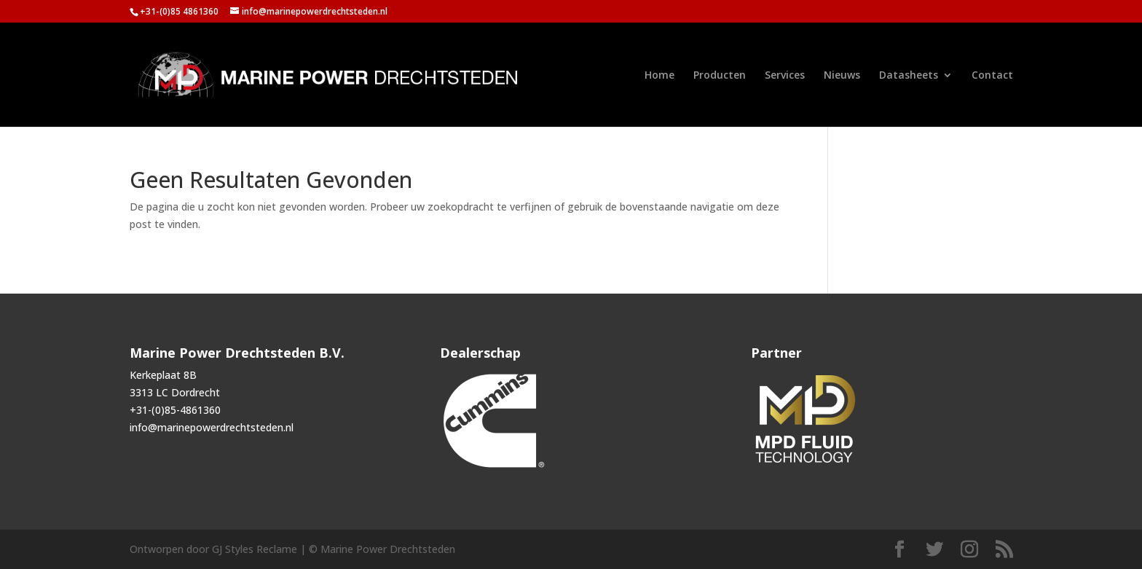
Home (659, 76)
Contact (992, 76)
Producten (719, 76)
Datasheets (908, 76)
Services (785, 76)
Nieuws (842, 76)
